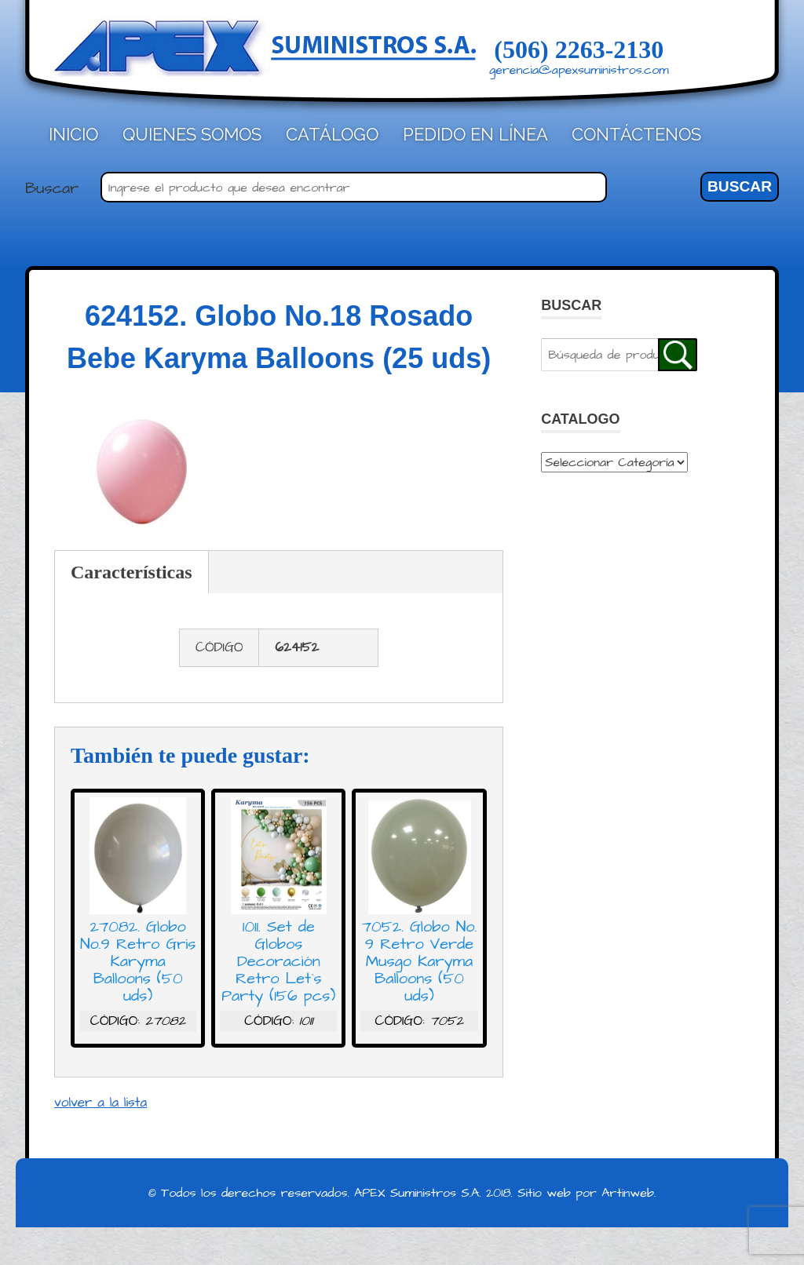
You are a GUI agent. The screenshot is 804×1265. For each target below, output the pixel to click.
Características (131, 572)
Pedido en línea (475, 134)
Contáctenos (636, 134)
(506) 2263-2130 (578, 49)
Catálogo (332, 134)
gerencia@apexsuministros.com (579, 69)
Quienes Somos (191, 134)
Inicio (73, 134)
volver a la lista (100, 1102)
